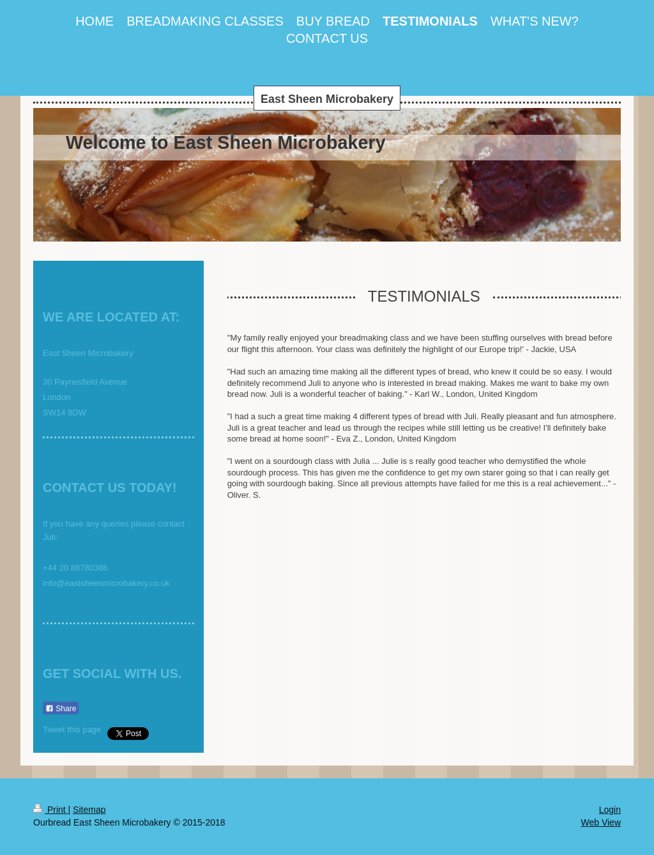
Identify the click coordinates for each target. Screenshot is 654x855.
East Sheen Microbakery (327, 99)
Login (610, 810)
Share (60, 708)
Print (50, 810)
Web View (601, 822)
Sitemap (89, 810)
